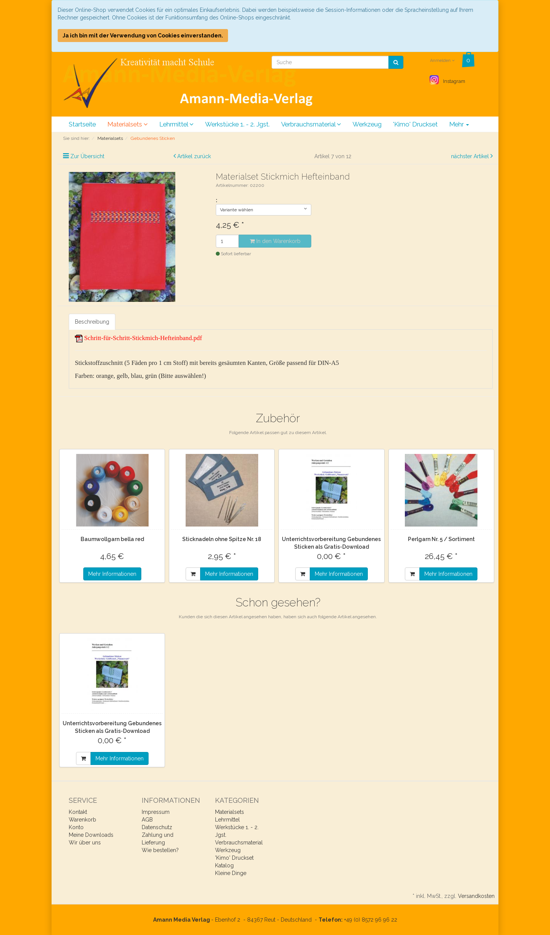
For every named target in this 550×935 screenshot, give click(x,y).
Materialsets (127, 124)
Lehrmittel (176, 124)
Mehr (459, 124)
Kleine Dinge (230, 873)
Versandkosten (476, 896)
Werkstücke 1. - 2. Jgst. (237, 124)
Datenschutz (157, 827)
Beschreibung (92, 322)
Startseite (82, 124)
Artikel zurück (194, 156)
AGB (147, 820)
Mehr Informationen (112, 574)
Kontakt (78, 812)
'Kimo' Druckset (415, 124)
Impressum (156, 812)
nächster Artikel (470, 156)
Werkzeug (367, 124)
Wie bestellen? (160, 850)
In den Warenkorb (275, 241)
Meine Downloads (91, 835)
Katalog (224, 865)
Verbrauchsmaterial (311, 124)
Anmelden (442, 60)
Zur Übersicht (87, 156)
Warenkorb (82, 820)
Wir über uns (85, 842)
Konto (76, 827)
